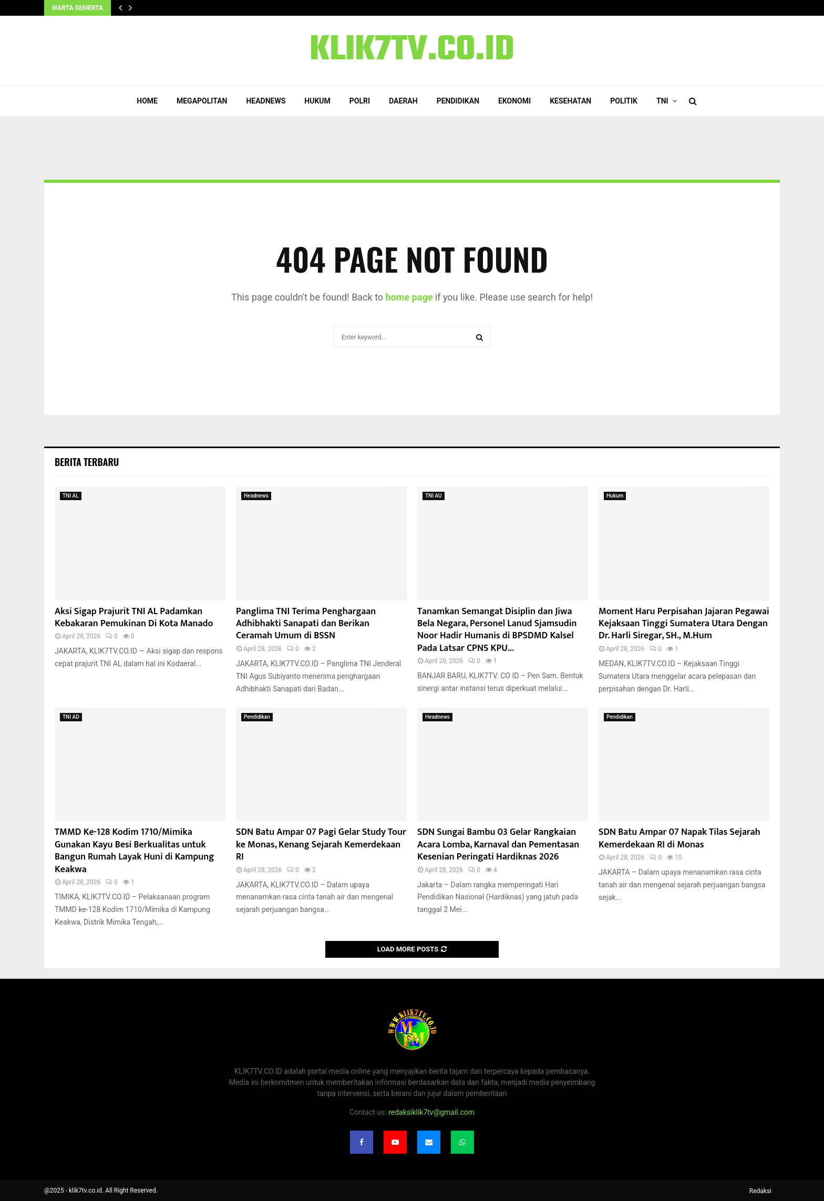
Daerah (403, 101)
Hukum (317, 101)
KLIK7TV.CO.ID (412, 50)
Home (147, 101)
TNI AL (71, 496)
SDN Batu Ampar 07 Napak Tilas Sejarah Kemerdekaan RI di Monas (679, 838)
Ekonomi (514, 101)
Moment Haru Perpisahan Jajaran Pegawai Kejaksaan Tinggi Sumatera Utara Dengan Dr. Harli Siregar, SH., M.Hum (684, 624)
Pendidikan (458, 101)
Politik (623, 101)
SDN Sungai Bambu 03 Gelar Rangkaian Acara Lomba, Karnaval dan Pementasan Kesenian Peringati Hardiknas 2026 (498, 844)
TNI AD (71, 717)
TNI (662, 101)
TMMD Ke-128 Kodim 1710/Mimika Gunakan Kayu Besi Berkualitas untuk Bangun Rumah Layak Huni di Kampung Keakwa (134, 850)
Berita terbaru (87, 462)
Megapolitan (202, 101)
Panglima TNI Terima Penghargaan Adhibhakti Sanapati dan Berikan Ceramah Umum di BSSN (306, 624)
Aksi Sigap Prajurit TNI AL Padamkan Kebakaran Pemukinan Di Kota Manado (134, 617)
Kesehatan (570, 101)
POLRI (359, 101)
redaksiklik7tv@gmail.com (431, 1112)
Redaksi (760, 1191)
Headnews (265, 101)
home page (409, 297)
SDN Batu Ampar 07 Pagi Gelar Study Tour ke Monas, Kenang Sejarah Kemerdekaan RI (321, 844)
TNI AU (433, 496)
